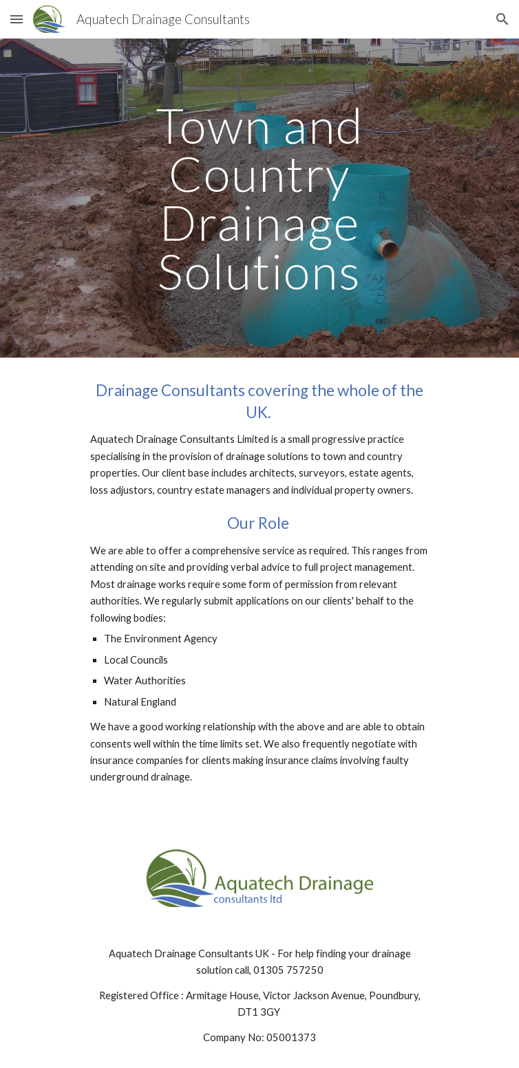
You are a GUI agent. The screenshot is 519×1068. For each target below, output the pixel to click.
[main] (259, 198)
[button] (16, 19)
